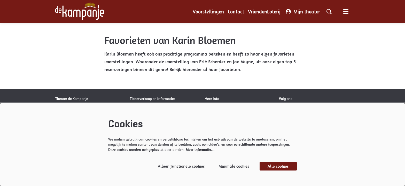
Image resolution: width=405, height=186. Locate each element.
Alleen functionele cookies (181, 166)
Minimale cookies (234, 166)
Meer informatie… (200, 150)
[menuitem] (208, 12)
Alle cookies (278, 166)
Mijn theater (303, 12)
